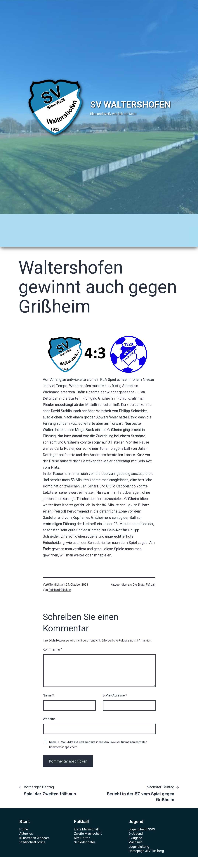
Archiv (147, 219)
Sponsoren (121, 219)
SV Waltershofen (130, 104)
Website (49, 707)
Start (20, 219)
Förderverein (96, 230)
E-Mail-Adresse (115, 684)
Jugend (66, 219)
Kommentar (52, 638)
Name (48, 684)
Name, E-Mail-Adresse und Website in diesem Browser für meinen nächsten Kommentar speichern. (98, 733)
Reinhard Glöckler (59, 578)
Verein (169, 219)
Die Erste (139, 573)
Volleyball (92, 219)
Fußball (42, 219)
